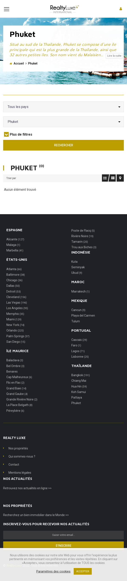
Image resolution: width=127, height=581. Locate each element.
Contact (13, 471)
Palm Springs (18, 342)
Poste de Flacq (83, 237)
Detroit (13, 298)
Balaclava (14, 366)
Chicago (14, 286)
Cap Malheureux (19, 383)
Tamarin (79, 248)
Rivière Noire (82, 242)
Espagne (14, 236)
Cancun (78, 316)
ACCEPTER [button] (82, 571)
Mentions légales (19, 479)
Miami (13, 325)
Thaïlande (81, 372)
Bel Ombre (15, 372)
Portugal (81, 337)
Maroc (78, 288)
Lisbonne (80, 363)
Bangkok (80, 381)
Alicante (15, 245)
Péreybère (15, 417)
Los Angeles (17, 314)
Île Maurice (17, 357)
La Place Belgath (19, 411)
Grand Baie (16, 394)
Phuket (76, 409)
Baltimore (15, 281)
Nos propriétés (18, 454)
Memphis (15, 320)
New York (15, 331)
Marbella (14, 256)
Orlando (15, 337)
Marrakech (80, 298)
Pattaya (76, 404)
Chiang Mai (78, 387)
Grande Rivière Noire (21, 405)
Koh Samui (78, 398)
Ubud (76, 279)
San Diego (15, 348)
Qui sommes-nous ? (21, 463)
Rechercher (63, 151)
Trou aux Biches (83, 253)
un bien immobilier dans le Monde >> (44, 521)
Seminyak (78, 273)
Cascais (79, 346)
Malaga (13, 251)
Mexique (79, 307)
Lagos (78, 357)
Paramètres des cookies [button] (53, 571)
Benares (12, 378)
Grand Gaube (17, 400)
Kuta (74, 268)
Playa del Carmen (83, 322)
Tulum (75, 327)
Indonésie (80, 259)
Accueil (19, 70)
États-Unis (16, 266)
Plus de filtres (18, 141)
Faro (76, 351)
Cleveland (16, 303)
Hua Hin (79, 393)
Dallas (13, 292)
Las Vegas (16, 309)
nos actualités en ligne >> (35, 494)
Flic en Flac (15, 389)
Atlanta (14, 275)
